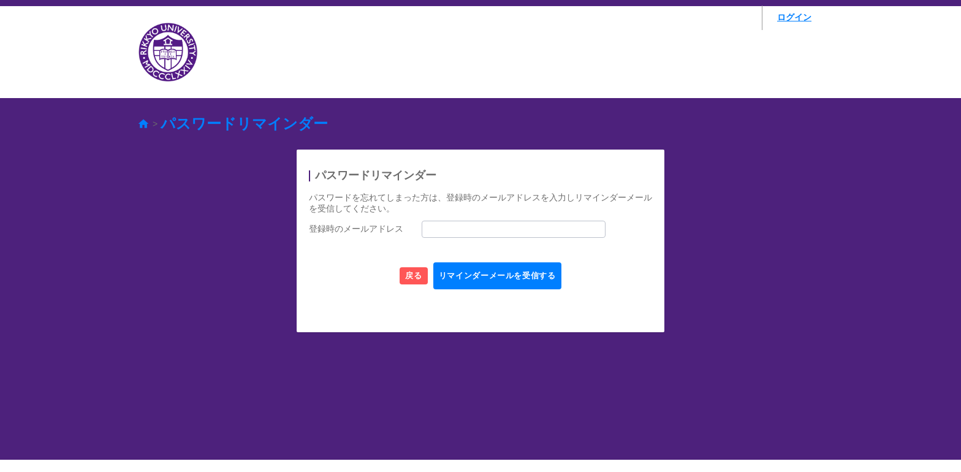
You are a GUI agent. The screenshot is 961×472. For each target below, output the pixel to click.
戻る (397, 276)
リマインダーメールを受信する (509, 276)
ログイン (794, 17)
